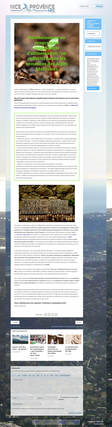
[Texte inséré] (34, 375)
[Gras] (13, 375)
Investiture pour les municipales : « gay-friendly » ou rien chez (37, 351)
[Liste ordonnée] (44, 375)
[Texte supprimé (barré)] (30, 375)
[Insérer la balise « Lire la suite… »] (56, 375)
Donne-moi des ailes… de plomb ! (19, 348)
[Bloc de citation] (24, 375)
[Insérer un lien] (19, 375)
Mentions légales (75, 422)
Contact (47, 421)
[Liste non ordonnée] (41, 375)
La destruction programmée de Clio (71, 349)
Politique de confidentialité (62, 422)
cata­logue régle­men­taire (24, 234)
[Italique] (15, 375)
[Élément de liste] (47, 375)
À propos (36, 421)
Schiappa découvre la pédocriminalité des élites (55, 350)
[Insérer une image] (38, 375)
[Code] (51, 375)
